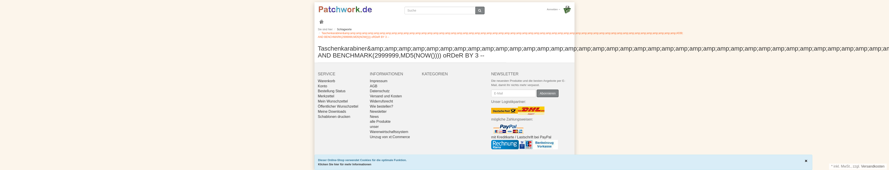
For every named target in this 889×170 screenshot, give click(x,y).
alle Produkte (380, 121)
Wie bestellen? (381, 106)
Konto (322, 86)
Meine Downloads (332, 111)
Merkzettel (326, 96)
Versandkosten (873, 166)
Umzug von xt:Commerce (390, 137)
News (374, 117)
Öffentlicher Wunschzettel (338, 106)
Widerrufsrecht (381, 101)
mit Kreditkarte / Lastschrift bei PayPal (521, 137)
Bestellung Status (332, 91)
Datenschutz (380, 91)
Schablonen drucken (334, 117)
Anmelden (553, 9)
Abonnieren (548, 93)
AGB (373, 86)
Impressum (378, 81)
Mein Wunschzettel (333, 101)
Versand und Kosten (386, 96)
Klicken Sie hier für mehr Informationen (344, 164)
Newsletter (378, 111)
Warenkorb (326, 81)
